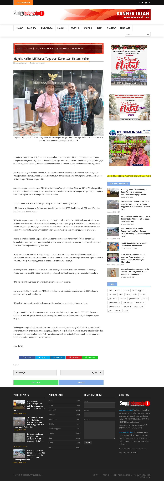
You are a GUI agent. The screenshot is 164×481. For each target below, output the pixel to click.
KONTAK (96, 475)
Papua (29, 48)
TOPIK (100, 27)
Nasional (123, 298)
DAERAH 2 (75, 27)
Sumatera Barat (114, 307)
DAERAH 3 (88, 27)
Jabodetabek (134, 298)
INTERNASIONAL (46, 27)
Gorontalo (112, 295)
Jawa (110, 311)
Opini (126, 311)
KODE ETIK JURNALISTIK (121, 475)
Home (19, 48)
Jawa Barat (127, 307)
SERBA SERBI (125, 27)
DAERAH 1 (62, 27)
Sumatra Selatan (114, 302)
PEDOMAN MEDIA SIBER (142, 475)
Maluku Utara (128, 302)
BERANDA (19, 27)
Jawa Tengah (138, 307)
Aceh (135, 295)
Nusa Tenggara (138, 290)
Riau (120, 295)
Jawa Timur (113, 298)
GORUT (118, 311)
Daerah (144, 298)
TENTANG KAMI (145, 477)
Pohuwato (140, 302)
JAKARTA (126, 290)
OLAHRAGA (111, 27)
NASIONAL (31, 27)
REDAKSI (106, 475)
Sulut (110, 290)
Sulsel (128, 295)
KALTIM (142, 295)
